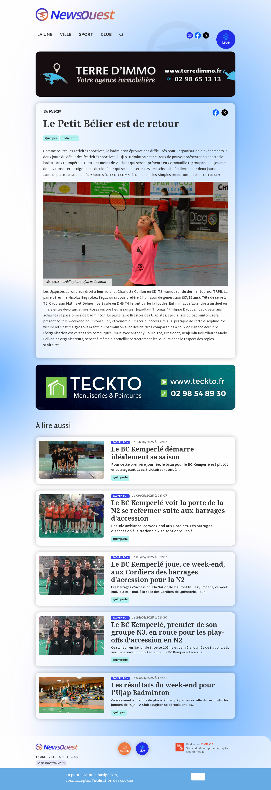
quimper (51, 138)
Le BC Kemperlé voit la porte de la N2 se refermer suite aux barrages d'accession (168, 510)
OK (198, 776)
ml (190, 35)
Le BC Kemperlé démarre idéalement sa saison (152, 453)
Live (221, 35)
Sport (86, 35)
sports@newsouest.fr (51, 763)
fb (197, 35)
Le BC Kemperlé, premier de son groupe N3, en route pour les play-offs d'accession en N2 (167, 632)
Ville (65, 35)
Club (106, 35)
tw (206, 35)
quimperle (120, 477)
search (123, 35)
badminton (69, 138)
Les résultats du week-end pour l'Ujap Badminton (163, 689)
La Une (44, 35)
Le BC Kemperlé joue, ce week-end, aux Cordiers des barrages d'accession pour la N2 (168, 572)
